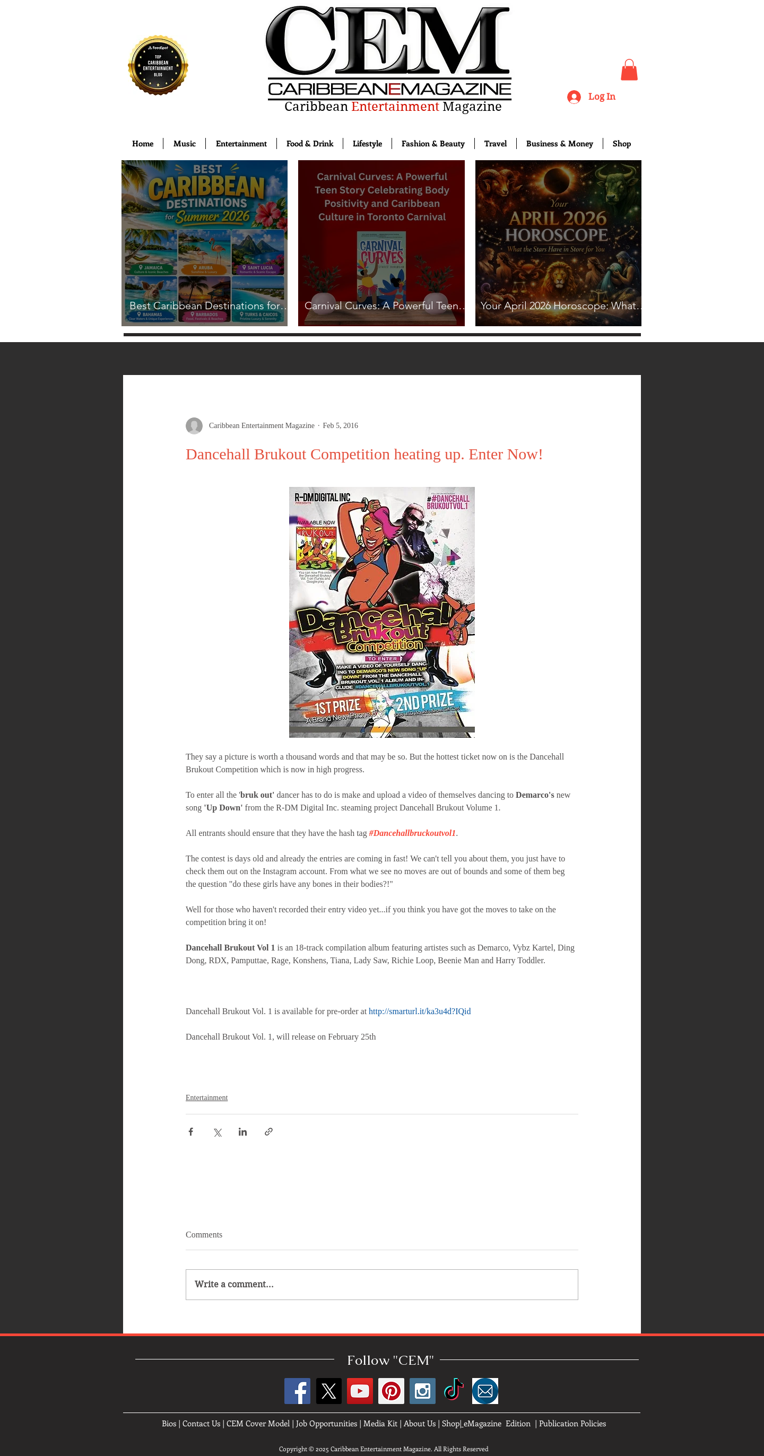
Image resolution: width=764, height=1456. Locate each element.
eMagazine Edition (497, 1423)
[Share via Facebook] (191, 1132)
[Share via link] (269, 1132)
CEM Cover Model (258, 1423)
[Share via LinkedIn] (243, 1132)
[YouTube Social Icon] (360, 1391)
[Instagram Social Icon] (423, 1391)
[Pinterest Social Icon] (391, 1391)
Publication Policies (572, 1423)
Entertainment (207, 1098)
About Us (420, 1423)
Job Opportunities (326, 1423)
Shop (450, 1423)
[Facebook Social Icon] (297, 1391)
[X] (329, 1391)
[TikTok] (454, 1391)
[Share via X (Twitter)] (217, 1132)
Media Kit (380, 1423)
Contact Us (201, 1423)
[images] (485, 1391)
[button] (629, 70)
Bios (169, 1423)
